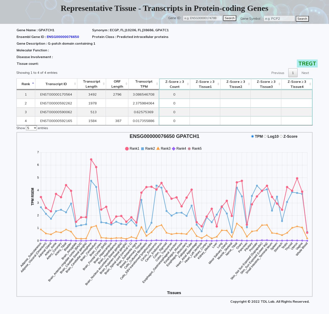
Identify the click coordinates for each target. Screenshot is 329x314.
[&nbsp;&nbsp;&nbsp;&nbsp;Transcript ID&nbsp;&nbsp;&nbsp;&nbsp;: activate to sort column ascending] (56, 84)
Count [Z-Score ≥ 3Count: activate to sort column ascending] (174, 84)
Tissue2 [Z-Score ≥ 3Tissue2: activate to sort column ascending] (235, 84)
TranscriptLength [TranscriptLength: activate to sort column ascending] (91, 83)
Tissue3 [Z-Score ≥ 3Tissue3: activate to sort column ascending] (266, 84)
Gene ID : (175, 18)
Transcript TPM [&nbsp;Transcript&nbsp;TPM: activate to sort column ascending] (143, 83)
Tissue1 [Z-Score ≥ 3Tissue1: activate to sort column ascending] (205, 84)
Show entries (32, 127)
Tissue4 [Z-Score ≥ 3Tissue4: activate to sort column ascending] (297, 84)
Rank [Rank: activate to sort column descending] (26, 84)
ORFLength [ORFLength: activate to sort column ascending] (117, 83)
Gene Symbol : (251, 18)
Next (305, 73)
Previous (277, 73)
